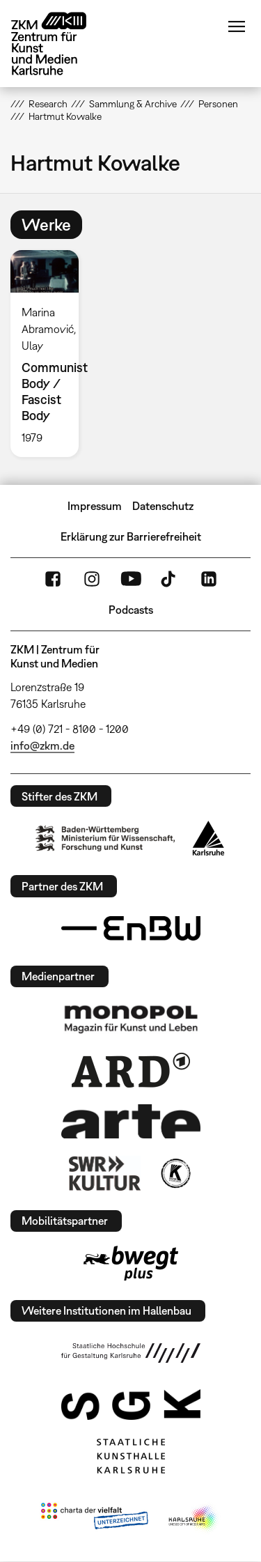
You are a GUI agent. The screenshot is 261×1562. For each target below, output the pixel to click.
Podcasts (131, 609)
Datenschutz (162, 506)
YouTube (131, 579)
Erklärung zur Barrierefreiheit (131, 536)
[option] (50, 353)
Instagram (92, 579)
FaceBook (53, 579)
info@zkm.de (42, 745)
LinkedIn (209, 579)
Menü (237, 26)
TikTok (170, 579)
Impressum (95, 506)
